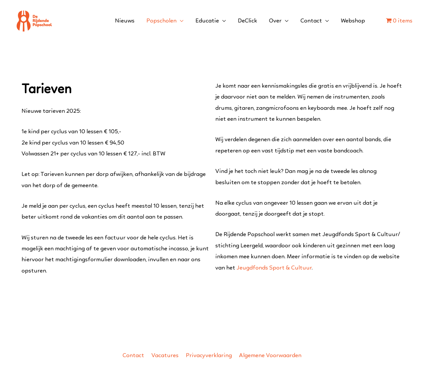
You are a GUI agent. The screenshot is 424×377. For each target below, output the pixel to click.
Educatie (207, 21)
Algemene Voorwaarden (270, 356)
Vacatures (165, 356)
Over (275, 21)
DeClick (247, 21)
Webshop (353, 21)
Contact (311, 21)
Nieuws (124, 21)
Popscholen (161, 21)
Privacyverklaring (209, 356)
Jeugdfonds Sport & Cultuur (274, 268)
